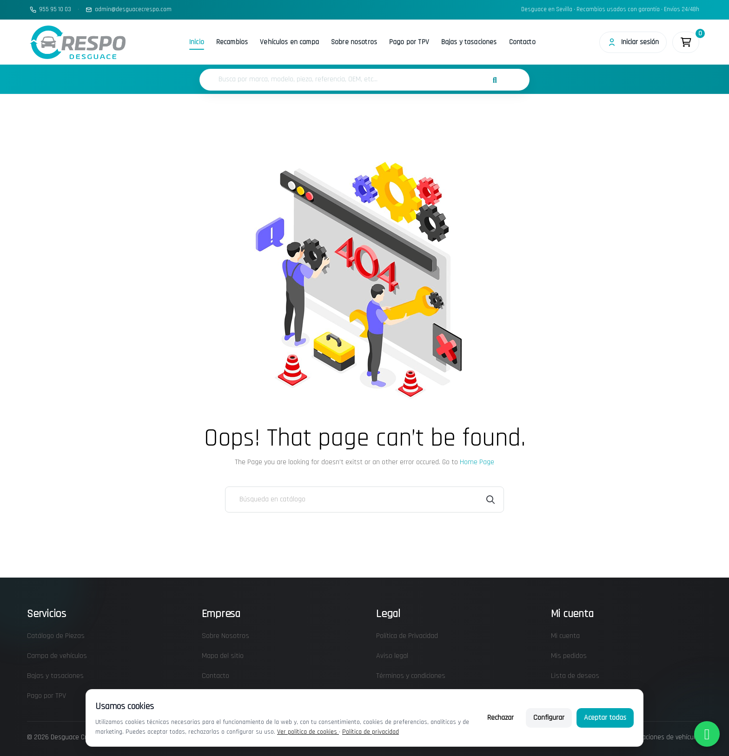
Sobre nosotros (354, 42)
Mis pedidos (569, 656)
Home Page (477, 462)
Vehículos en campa (289, 42)
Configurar (548, 718)
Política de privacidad (370, 732)
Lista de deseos (575, 676)
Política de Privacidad (407, 636)
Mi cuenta (565, 636)
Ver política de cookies (308, 732)
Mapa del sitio (223, 656)
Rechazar (500, 718)
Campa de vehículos (57, 656)
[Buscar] (364, 499)
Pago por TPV (409, 42)
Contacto (522, 42)
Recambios (232, 42)
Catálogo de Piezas (56, 636)
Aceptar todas (605, 718)
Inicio (196, 42)
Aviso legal (392, 656)
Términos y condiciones (410, 676)
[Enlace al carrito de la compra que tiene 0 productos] (685, 42)
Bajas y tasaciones (469, 42)
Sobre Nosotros (225, 636)
